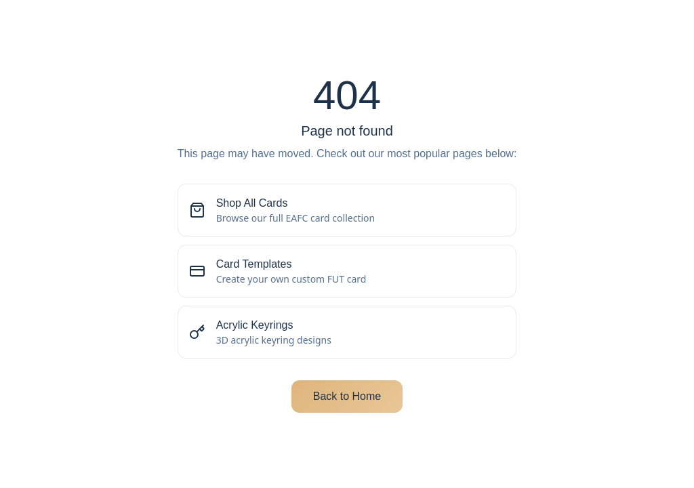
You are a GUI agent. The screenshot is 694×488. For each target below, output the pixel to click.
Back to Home (347, 396)
